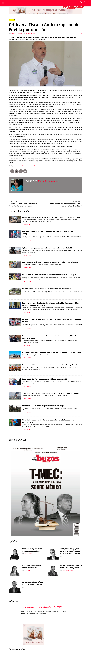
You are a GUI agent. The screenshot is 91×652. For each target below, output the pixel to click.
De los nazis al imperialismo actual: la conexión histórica (32, 578)
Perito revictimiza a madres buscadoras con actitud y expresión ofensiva (51, 217)
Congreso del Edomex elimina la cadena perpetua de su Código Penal (49, 361)
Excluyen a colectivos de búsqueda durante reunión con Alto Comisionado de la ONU (51, 318)
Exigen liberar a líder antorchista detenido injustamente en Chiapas (49, 273)
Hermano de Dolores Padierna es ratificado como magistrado (24, 204)
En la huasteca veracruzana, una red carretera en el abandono (46, 287)
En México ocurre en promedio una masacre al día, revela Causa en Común (51, 349)
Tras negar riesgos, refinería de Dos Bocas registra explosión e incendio (50, 389)
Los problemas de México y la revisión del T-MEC (44, 603)
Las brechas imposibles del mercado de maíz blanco (32, 544)
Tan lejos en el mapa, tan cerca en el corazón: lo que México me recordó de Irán (70, 545)
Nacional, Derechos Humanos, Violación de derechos (30, 165)
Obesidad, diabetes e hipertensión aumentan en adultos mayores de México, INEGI (49, 416)
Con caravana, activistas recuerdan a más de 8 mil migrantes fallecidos (50, 261)
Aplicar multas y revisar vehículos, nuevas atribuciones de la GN (47, 247)
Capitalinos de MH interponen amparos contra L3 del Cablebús (64, 204)
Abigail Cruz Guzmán (16, 33)
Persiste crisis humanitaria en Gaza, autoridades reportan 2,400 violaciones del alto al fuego (52, 334)
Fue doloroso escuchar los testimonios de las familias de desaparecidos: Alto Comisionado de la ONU (50, 302)
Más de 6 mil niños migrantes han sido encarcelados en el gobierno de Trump (49, 232)
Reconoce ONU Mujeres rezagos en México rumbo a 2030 (44, 375)
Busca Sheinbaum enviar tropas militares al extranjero (43, 401)
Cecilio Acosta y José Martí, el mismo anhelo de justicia (71, 561)
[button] (14, 10)
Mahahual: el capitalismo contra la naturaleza (31, 561)
